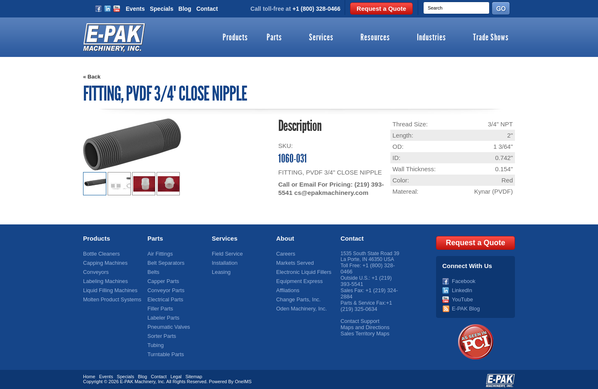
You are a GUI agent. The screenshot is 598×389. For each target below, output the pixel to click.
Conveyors (95, 271)
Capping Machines (103, 262)
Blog (185, 8)
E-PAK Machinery (137, 378)
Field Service (226, 253)
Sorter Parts (160, 332)
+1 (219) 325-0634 (366, 303)
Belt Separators (164, 262)
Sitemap (193, 373)
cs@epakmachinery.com (330, 192)
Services (321, 38)
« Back (91, 77)
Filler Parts (159, 306)
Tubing (154, 341)
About (285, 238)
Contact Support (359, 317)
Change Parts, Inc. (296, 297)
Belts (153, 271)
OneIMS (243, 378)
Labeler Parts (162, 315)
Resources (375, 38)
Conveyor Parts (164, 288)
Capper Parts (162, 280)
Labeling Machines (104, 280)
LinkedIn (461, 288)
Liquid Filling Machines (108, 288)
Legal (175, 373)
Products (235, 38)
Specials (162, 8)
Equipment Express (297, 280)
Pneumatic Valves (167, 323)
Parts (274, 38)
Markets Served (293, 262)
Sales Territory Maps (363, 329)
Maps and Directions (363, 323)
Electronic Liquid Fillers (301, 271)
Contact (207, 8)
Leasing (220, 271)
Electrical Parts (164, 297)
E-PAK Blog (465, 306)
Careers (285, 253)
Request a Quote (381, 8)
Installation (223, 262)
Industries (431, 38)
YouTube (461, 297)
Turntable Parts (164, 349)
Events (135, 8)
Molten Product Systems (110, 297)
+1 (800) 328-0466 (316, 8)
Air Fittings (159, 253)
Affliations (287, 288)
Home (89, 373)
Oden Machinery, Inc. (299, 306)
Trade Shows (491, 38)
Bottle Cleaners (100, 253)
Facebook (463, 280)
